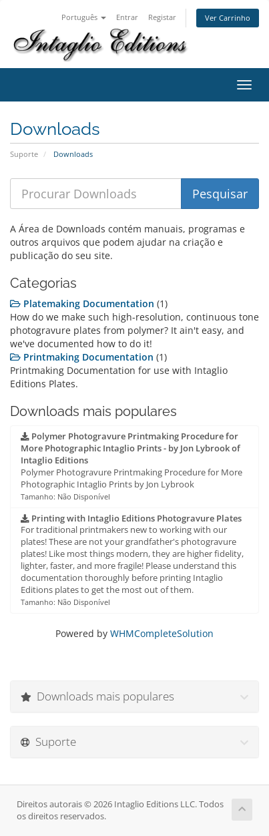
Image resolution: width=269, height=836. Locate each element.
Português (83, 17)
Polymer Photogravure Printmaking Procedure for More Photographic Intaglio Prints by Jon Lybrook (131, 466)
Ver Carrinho (227, 18)
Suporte (24, 154)
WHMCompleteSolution (162, 633)
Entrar (127, 17)
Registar (162, 17)
